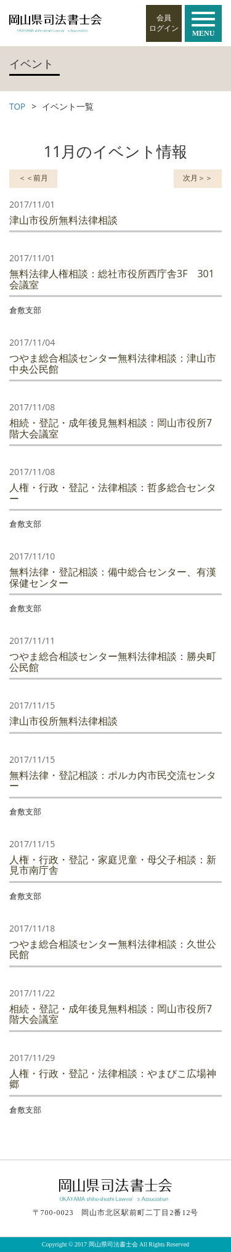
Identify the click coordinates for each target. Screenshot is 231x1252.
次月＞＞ (198, 178)
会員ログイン (164, 23)
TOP (17, 106)
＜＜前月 (33, 178)
